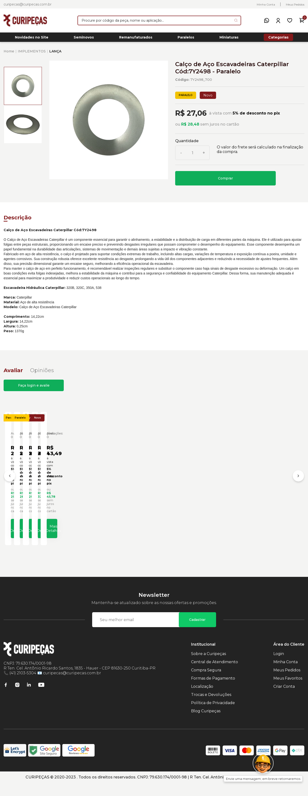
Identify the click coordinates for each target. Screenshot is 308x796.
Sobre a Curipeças (208, 666)
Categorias (278, 38)
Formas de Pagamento (213, 691)
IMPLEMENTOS (32, 54)
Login (278, 666)
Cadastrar (197, 632)
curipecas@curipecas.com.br (27, 4)
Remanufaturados (135, 39)
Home (9, 54)
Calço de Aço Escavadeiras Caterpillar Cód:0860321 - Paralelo (40, 494)
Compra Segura (206, 683)
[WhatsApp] (266, 20)
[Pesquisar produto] (235, 20)
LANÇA (55, 54)
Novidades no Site (31, 39)
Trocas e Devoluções (211, 707)
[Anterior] (9, 484)
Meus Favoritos (287, 691)
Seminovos (84, 39)
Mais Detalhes (45, 539)
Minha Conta (266, 4)
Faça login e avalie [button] (34, 388)
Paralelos (186, 39)
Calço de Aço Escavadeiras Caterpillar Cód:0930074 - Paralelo (116, 494)
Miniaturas (228, 39)
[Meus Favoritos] (289, 20)
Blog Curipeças (205, 724)
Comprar (225, 181)
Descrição (18, 220)
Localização (202, 699)
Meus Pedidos (295, 4)
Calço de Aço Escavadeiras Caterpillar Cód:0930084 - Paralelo (266, 494)
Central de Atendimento (214, 675)
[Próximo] (298, 484)
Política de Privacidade (213, 715)
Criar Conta (284, 699)
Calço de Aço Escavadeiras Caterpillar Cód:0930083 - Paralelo (191, 494)
